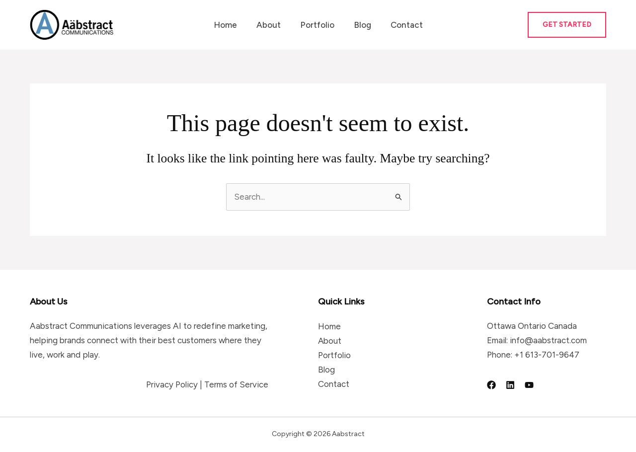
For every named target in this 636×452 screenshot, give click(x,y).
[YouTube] (529, 384)
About (271, 25)
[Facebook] (491, 384)
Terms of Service (236, 384)
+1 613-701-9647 (546, 355)
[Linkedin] (510, 384)
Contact (402, 25)
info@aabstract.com (548, 340)
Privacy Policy (172, 384)
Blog (360, 25)
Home (230, 25)
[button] (567, 25)
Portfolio (317, 25)
